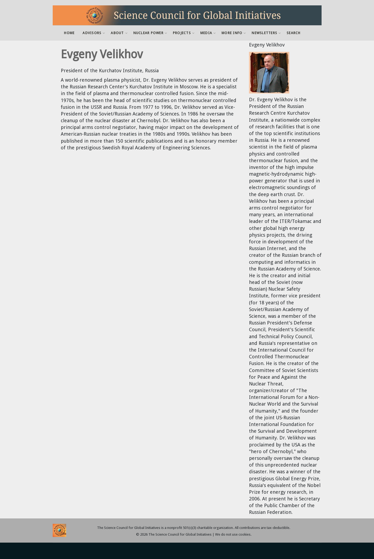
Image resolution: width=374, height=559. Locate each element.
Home (69, 33)
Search (294, 33)
